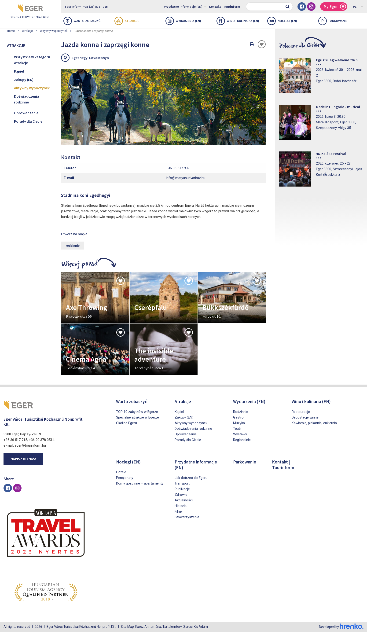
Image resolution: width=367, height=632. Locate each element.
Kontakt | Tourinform (224, 6)
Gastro (238, 417)
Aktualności (184, 500)
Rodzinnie (240, 412)
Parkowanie (245, 462)
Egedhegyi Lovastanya (90, 57)
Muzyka (239, 423)
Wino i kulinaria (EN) (238, 21)
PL (358, 6)
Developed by (341, 627)
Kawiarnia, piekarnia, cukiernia (314, 423)
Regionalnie (242, 440)
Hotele (121, 472)
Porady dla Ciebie (28, 121)
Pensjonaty (124, 478)
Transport (182, 483)
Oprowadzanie (26, 112)
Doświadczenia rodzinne (26, 99)
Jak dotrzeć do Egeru (191, 478)
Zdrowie (181, 494)
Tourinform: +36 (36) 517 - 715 (86, 6)
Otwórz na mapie (74, 234)
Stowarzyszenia (187, 517)
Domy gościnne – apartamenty (139, 483)
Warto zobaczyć (81, 21)
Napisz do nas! (23, 458)
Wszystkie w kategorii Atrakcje (32, 60)
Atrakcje (126, 21)
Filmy (179, 511)
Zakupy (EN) (23, 79)
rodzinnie (73, 245)
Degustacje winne (305, 417)
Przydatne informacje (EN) (185, 6)
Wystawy (240, 434)
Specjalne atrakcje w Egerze (137, 417)
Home (11, 31)
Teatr (237, 428)
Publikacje (182, 489)
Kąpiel (19, 71)
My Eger (335, 7)
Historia (181, 506)
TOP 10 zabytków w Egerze (137, 412)
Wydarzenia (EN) (183, 21)
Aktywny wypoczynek (53, 31)
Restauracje (301, 412)
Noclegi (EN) (282, 21)
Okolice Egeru (126, 423)
